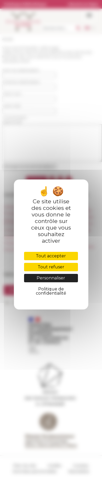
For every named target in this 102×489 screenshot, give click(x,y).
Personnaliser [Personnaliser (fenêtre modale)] (51, 277)
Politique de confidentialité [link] (51, 291)
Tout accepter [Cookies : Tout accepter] (51, 255)
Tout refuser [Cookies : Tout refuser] (51, 266)
